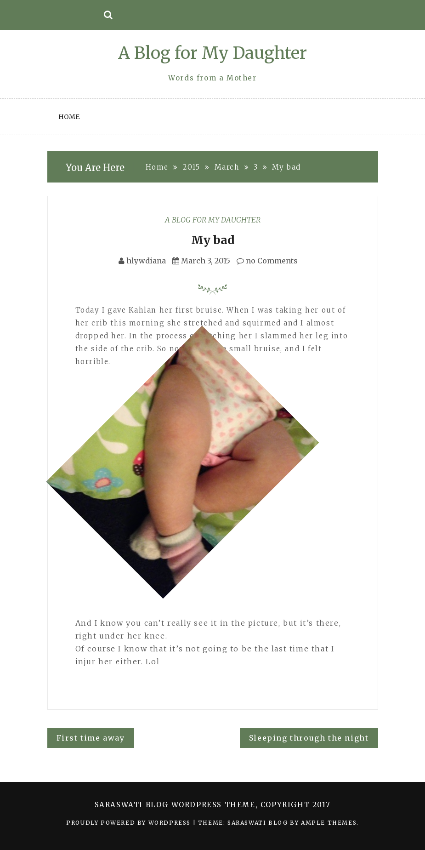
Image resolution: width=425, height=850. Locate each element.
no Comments (267, 260)
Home (68, 117)
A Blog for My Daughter (212, 53)
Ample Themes (329, 822)
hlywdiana (146, 260)
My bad (212, 240)
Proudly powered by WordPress (129, 822)
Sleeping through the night (309, 737)
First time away (91, 737)
